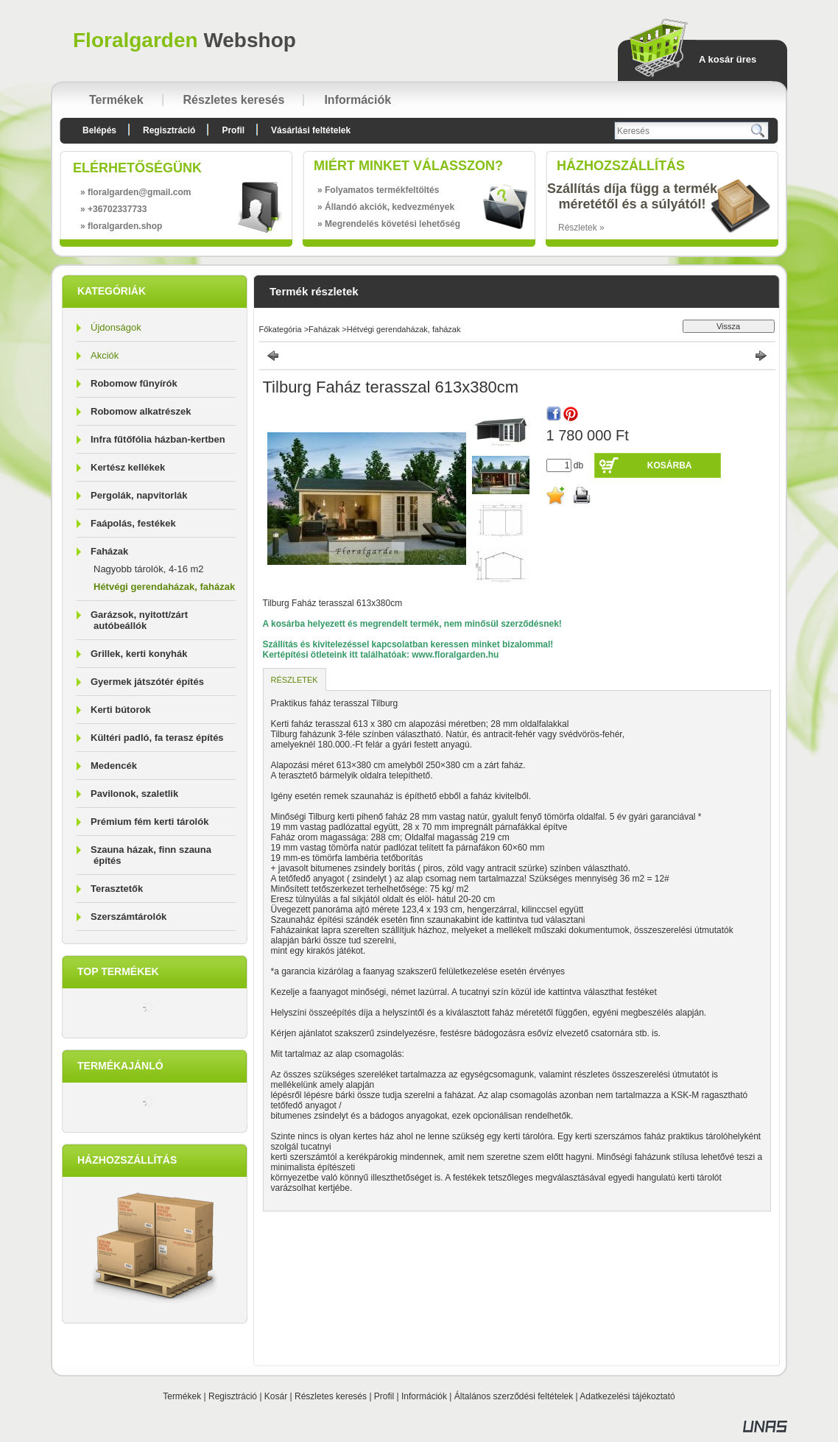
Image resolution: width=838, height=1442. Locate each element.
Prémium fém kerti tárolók (149, 821)
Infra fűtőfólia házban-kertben (158, 439)
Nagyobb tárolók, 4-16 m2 (149, 568)
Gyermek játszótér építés (147, 681)
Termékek (182, 1396)
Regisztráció (232, 1396)
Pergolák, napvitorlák (139, 495)
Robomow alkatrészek (141, 411)
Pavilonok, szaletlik (134, 793)
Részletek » (581, 227)
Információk (424, 1396)
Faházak (324, 329)
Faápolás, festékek (133, 523)
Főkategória (280, 329)
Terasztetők (117, 888)
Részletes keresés (331, 1396)
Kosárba (669, 465)
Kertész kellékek (128, 467)
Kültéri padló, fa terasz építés (157, 737)
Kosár (275, 1396)
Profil (384, 1396)
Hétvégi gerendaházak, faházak (164, 586)
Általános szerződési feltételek (513, 1396)
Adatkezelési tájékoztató (627, 1396)
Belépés (99, 130)
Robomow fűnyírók (134, 383)
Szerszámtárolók (128, 916)
